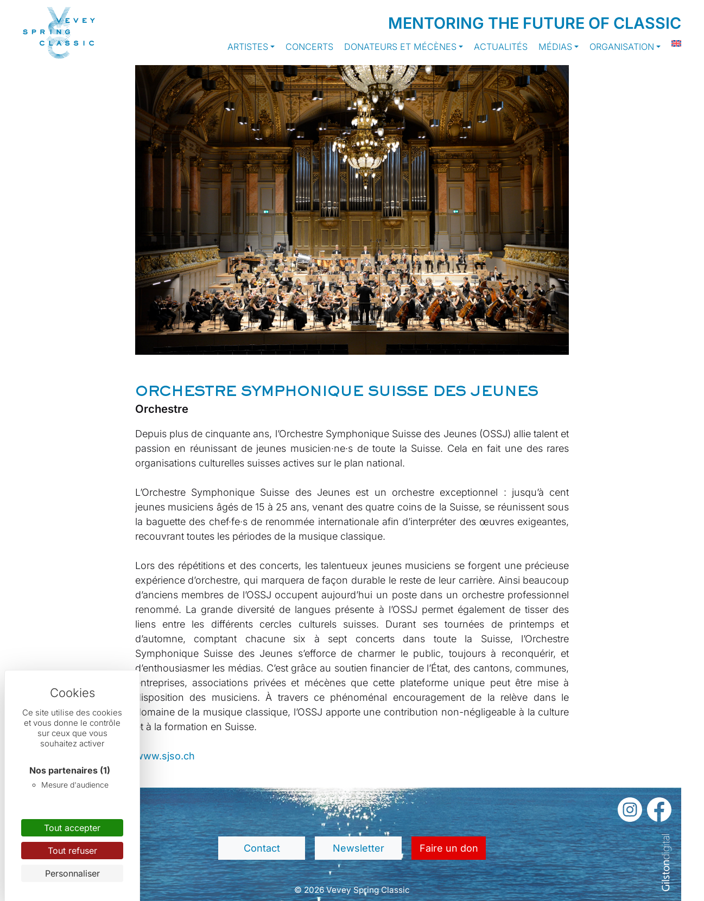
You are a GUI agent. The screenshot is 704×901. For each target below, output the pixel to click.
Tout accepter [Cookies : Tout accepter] (72, 827)
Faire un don (449, 848)
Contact (262, 848)
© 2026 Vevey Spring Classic (352, 890)
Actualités (501, 46)
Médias (555, 46)
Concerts (309, 46)
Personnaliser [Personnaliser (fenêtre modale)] (72, 873)
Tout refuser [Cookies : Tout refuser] (72, 850)
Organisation (621, 46)
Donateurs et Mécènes (400, 46)
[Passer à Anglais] (671, 43)
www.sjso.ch (165, 756)
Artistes (247, 46)
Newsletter (358, 848)
